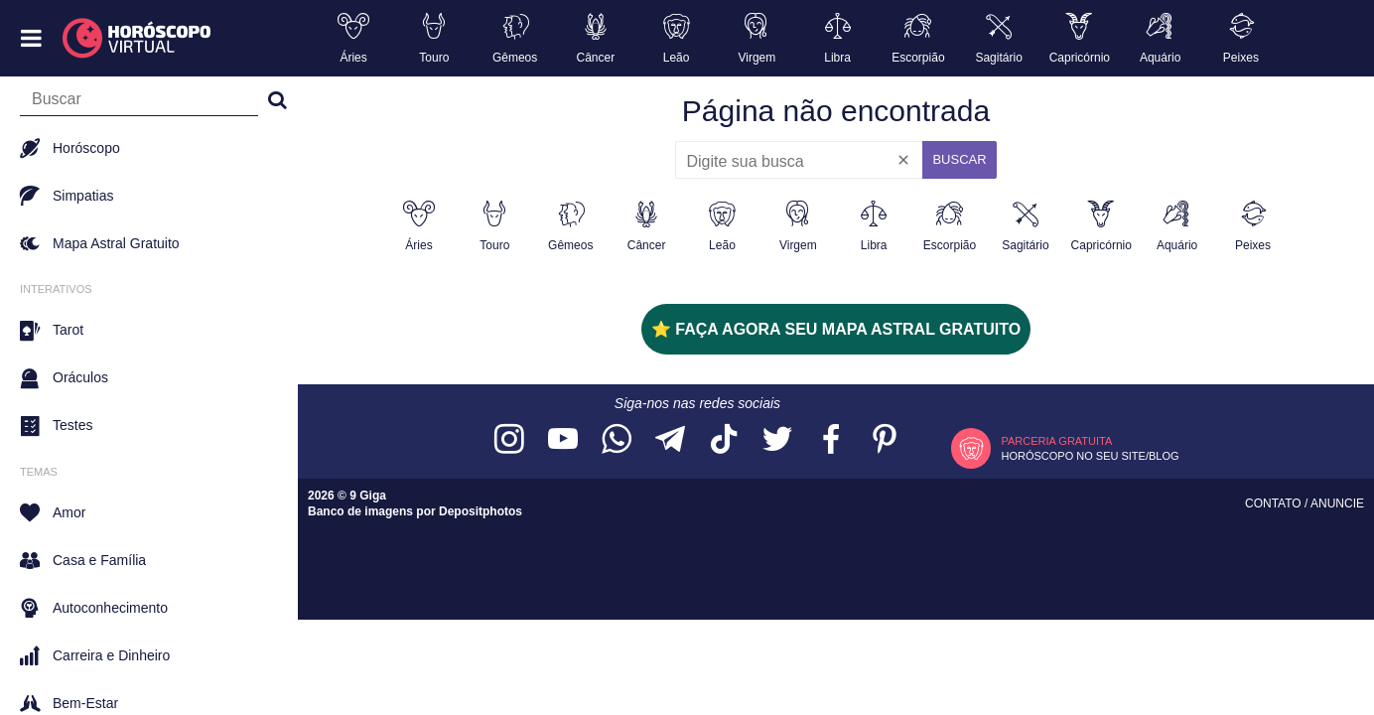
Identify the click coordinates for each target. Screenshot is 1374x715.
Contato (1275, 503)
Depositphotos (480, 511)
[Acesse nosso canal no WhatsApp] (616, 440)
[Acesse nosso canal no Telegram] (670, 440)
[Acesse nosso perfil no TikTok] (724, 440)
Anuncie (1337, 503)
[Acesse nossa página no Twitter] (777, 440)
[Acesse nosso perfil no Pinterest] (884, 440)
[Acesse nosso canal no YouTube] (563, 440)
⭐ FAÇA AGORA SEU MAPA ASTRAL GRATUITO (836, 329)
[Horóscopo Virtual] (137, 39)
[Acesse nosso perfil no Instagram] (509, 440)
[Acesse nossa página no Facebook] (831, 440)
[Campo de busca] (139, 103)
